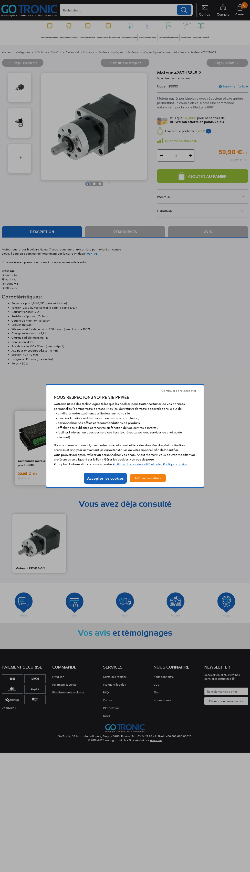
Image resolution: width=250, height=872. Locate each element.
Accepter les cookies (105, 478)
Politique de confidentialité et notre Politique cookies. (150, 464)
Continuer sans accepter (178, 390)
